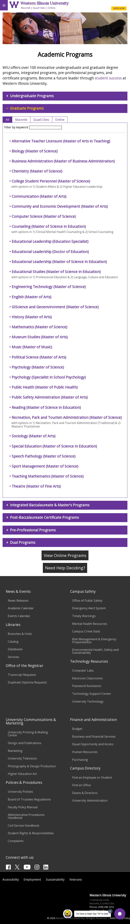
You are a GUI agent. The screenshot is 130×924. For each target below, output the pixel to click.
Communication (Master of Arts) (39, 196)
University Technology (87, 701)
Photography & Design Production (32, 766)
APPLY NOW (119, 8)
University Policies (20, 792)
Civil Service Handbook (23, 825)
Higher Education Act (22, 774)
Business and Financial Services (94, 736)
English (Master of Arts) (31, 296)
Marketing (15, 751)
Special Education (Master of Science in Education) (54, 446)
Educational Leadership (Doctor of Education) (50, 251)
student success (108, 77)
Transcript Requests (22, 675)
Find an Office (81, 785)
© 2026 (51, 918)
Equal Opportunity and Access (92, 744)
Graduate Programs (27, 108)
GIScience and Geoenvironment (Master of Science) (55, 306)
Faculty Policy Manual (22, 807)
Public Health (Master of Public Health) (45, 387)
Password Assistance (86, 686)
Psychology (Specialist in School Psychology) (49, 377)
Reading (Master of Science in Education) (46, 407)
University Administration (90, 800)
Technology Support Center (91, 694)
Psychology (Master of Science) (38, 367)
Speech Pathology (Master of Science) (43, 456)
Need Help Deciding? (65, 568)
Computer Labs (83, 670)
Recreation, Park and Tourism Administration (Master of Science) (67, 417)
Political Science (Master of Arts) (39, 357)
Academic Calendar (21, 608)
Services (13, 657)
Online (51, 7)
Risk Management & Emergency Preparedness (94, 640)
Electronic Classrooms (87, 678)
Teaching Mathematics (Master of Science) (47, 476)
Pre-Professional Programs (33, 529)
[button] (119, 913)
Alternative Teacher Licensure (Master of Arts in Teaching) (61, 141)
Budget (77, 729)
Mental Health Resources (89, 624)
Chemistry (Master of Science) (37, 171)
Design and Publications (24, 743)
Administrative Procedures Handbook (26, 816)
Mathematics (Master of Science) (39, 326)
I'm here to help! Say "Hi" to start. (92, 914)
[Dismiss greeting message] (110, 911)
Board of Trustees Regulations (29, 799)
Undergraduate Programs (32, 95)
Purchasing (80, 760)
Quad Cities (39, 7)
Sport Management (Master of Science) (45, 466)
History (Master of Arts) (32, 316)
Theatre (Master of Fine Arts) (36, 486)
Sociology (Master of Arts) (33, 435)
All (7, 120)
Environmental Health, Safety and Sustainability (95, 651)
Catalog (13, 641)
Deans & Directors (85, 793)
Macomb (25, 7)
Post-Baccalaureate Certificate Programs (44, 517)
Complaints (16, 841)
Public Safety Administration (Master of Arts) (50, 397)
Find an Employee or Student (92, 777)
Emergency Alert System (89, 608)
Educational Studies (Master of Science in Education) (56, 271)
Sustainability (55, 879)
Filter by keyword (33, 127)
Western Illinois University (44, 3)
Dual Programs (22, 542)
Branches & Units (20, 634)
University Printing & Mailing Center (28, 733)
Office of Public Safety (87, 601)
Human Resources (85, 752)
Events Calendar (19, 616)
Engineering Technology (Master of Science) (49, 286)
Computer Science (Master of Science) (44, 216)
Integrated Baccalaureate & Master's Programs (49, 504)
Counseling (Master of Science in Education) (49, 226)
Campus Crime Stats (86, 631)
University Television (22, 758)
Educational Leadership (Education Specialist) (50, 241)
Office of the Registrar (24, 665)
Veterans (75, 879)
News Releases (18, 601)
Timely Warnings (84, 616)
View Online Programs (65, 555)
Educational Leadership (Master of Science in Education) (59, 261)
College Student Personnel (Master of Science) (51, 181)
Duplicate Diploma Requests (27, 682)
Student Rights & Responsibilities (31, 833)
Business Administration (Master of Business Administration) (63, 161)
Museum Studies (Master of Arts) (40, 336)
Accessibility (10, 879)
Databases (15, 649)
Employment (32, 879)
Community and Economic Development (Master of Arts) (60, 206)
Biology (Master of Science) (34, 151)
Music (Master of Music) (32, 346)
